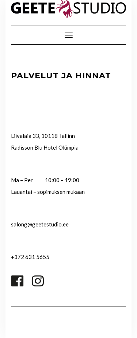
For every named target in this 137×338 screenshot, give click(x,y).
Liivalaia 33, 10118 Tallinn (43, 135)
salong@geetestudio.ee (40, 224)
